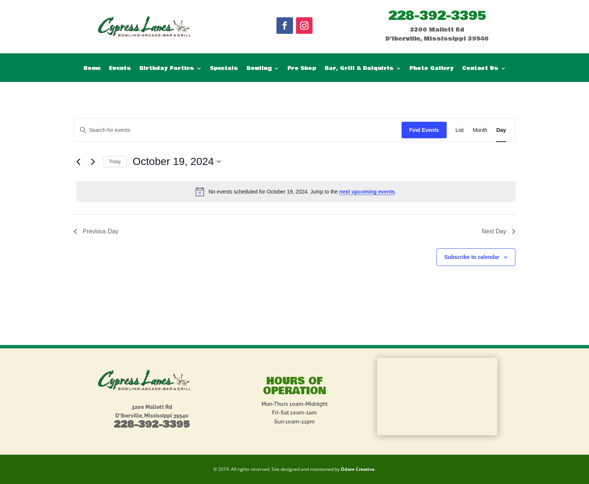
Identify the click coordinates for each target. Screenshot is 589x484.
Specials (224, 69)
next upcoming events (367, 192)
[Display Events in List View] (460, 130)
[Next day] (92, 161)
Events (120, 69)
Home (92, 69)
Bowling (259, 69)
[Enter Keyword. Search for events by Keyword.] (238, 130)
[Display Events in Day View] (501, 130)
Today (115, 161)
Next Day (498, 231)
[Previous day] (78, 161)
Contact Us (480, 69)
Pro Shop (301, 69)
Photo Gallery (431, 69)
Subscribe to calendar (471, 257)
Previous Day (96, 231)
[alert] (296, 191)
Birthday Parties (166, 69)
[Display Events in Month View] (480, 130)
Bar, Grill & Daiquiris (359, 69)
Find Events (424, 130)
